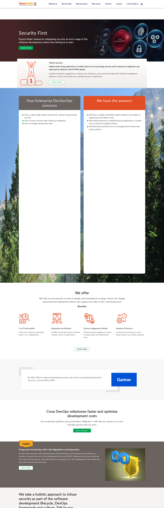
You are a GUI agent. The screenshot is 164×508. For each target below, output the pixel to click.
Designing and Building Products (28, 478)
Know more (56, 82)
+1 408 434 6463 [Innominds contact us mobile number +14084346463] (28, 380)
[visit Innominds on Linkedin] (20, 384)
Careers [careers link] (119, 4)
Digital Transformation (24, 475)
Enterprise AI (20, 452)
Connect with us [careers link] (132, 4)
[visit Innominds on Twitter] (28, 384)
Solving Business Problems (26, 486)
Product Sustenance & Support (27, 438)
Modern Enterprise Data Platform (28, 445)
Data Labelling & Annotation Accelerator (100, 435)
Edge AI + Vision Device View (97, 460)
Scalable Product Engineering (27, 430)
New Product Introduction (25, 434)
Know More (82, 207)
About (87, 501)
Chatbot (88, 446)
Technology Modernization (25, 441)
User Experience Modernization (27, 463)
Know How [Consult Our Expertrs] (26, 48)
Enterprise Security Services (26, 467)
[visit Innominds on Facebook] (24, 384)
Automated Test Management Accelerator (101, 431)
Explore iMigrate (82, 289)
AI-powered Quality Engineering (28, 456)
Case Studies (20, 505)
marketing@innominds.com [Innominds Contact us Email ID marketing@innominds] (32, 376)
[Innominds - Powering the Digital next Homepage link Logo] (26, 4)
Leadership (89, 505)
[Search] (142, 4)
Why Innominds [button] (81, 4)
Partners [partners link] (108, 4)
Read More (26, 326)
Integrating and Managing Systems (29, 482)
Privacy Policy (103, 392)
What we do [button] (53, 4)
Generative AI (20, 489)
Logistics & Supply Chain (95, 453)
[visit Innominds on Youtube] (32, 384)
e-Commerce (90, 456)
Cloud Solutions (21, 460)
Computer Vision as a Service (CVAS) (99, 449)
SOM (87, 438)
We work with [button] (66, 4)
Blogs (17, 501)
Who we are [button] (96, 4)
